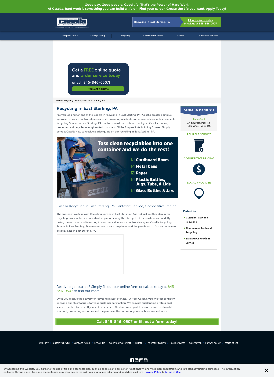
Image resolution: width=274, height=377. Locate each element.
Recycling (125, 35)
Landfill (180, 35)
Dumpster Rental (70, 35)
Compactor (195, 343)
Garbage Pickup (97, 35)
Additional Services (208, 35)
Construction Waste (153, 35)
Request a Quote (98, 88)
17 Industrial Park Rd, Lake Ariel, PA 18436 (199, 124)
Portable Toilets (157, 343)
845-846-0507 (208, 23)
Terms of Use (231, 343)
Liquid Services (177, 343)
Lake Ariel (199, 119)
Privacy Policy (213, 343)
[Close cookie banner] (266, 370)
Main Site (44, 343)
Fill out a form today (200, 20)
